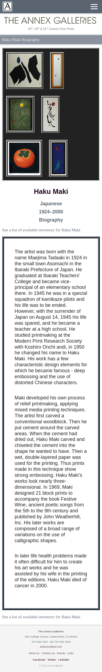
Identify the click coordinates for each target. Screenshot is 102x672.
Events (61, 653)
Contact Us (48, 653)
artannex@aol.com (51, 646)
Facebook (39, 659)
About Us (33, 653)
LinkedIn (63, 659)
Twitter (51, 659)
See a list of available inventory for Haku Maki (41, 230)
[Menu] (94, 6)
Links (70, 653)
